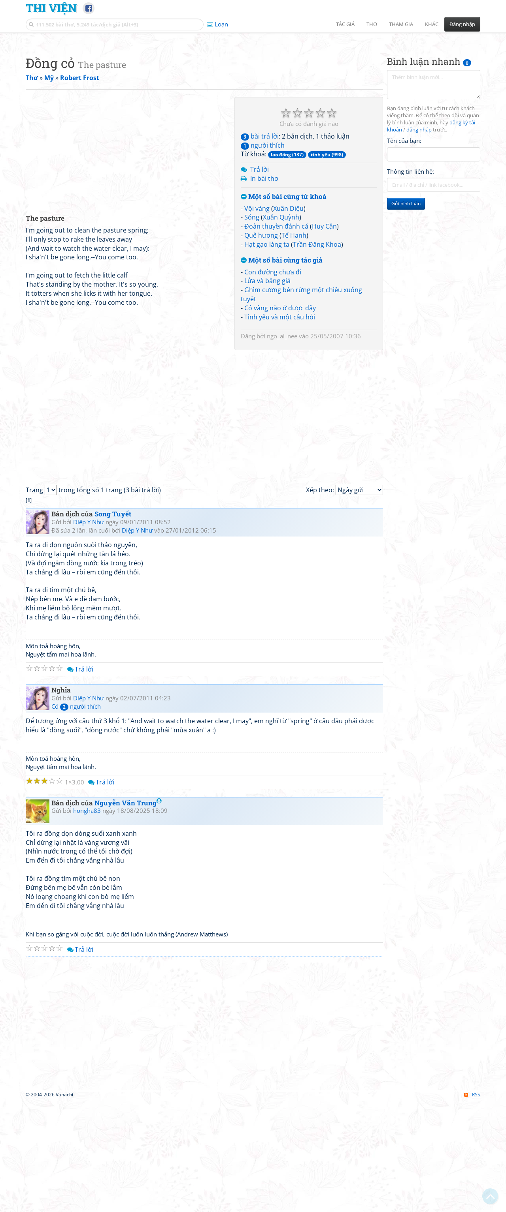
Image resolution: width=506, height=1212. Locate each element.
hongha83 (87, 921)
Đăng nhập (462, 24)
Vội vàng (257, 319)
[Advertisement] (253, 93)
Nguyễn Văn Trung (128, 913)
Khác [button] (431, 24)
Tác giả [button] (345, 24)
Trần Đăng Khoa (317, 355)
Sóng (251, 327)
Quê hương (261, 345)
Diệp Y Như (88, 632)
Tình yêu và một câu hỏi (279, 427)
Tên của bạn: (404, 251)
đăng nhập (419, 240)
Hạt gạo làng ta (266, 355)
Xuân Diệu (288, 319)
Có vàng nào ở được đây (280, 418)
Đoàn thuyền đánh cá (276, 336)
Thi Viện (51, 7)
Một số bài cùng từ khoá (284, 307)
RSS (472, 1205)
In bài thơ (264, 289)
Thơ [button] (371, 24)
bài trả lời (260, 246)
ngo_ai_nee (282, 446)
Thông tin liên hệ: (410, 282)
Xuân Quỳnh (281, 327)
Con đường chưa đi (272, 382)
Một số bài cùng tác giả (282, 371)
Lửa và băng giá (267, 391)
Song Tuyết (112, 624)
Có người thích (76, 817)
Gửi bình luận (406, 314)
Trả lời (259, 280)
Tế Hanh (293, 345)
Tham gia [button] (401, 24)
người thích (263, 255)
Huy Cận (324, 336)
